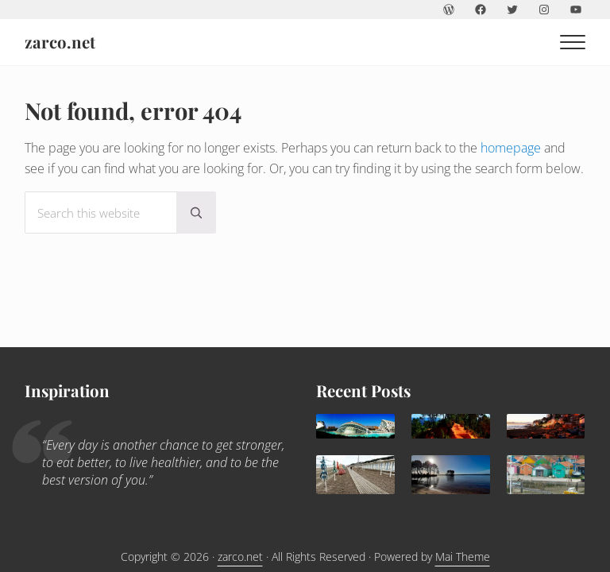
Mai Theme (462, 556)
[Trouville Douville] (355, 474)
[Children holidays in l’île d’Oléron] (546, 474)
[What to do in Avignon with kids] (450, 426)
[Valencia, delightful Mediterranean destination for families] (355, 426)
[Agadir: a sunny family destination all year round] (546, 426)
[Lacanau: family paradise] (450, 474)
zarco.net (60, 41)
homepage (511, 148)
